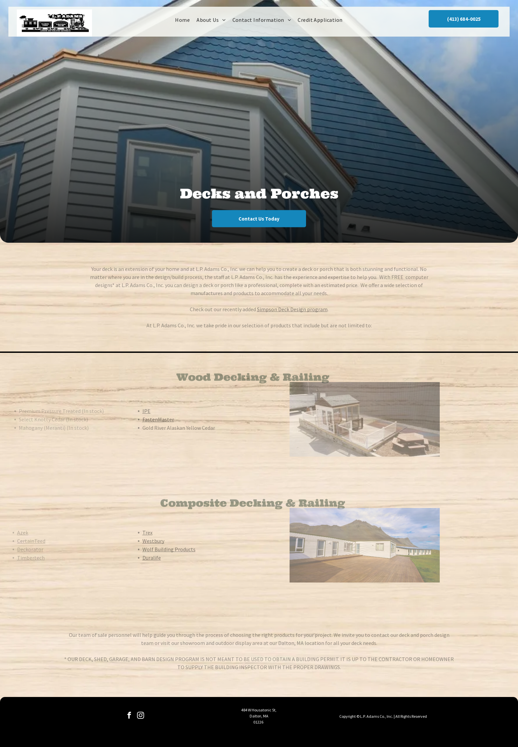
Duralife (139, 557)
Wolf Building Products (156, 549)
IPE (134, 411)
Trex (135, 532)
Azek (10, 532)
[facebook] (129, 716)
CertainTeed (19, 541)
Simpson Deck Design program (292, 309)
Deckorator (18, 549)
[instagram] (140, 716)
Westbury (141, 541)
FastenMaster (146, 419)
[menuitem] (182, 20)
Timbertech (19, 557)
